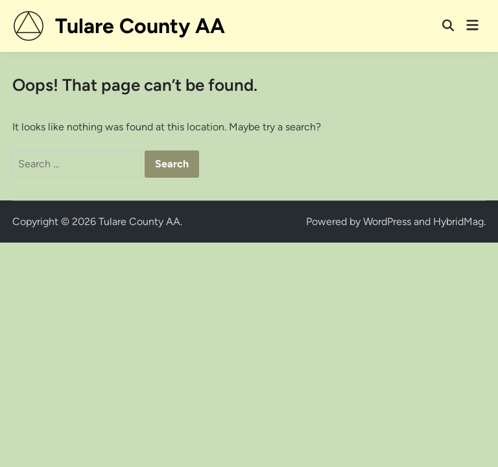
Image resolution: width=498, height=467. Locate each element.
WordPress (387, 221)
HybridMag (458, 221)
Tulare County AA (140, 26)
